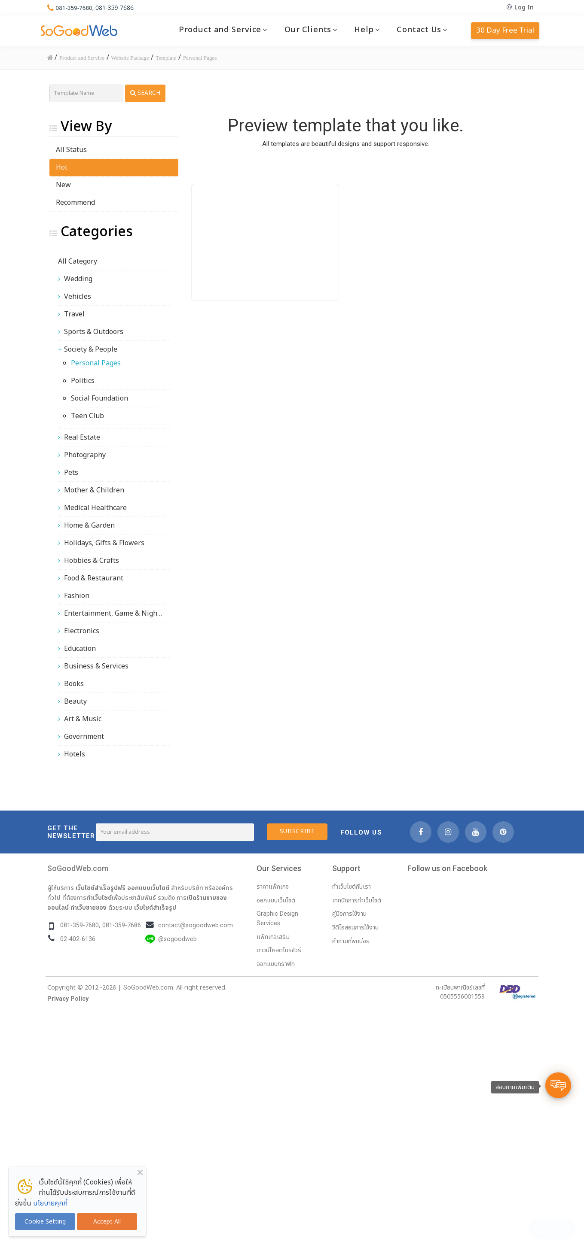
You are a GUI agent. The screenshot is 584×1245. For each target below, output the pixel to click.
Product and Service (220, 30)
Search (145, 92)
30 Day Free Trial (505, 30)
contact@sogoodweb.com (195, 925)
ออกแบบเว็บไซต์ (148, 887)
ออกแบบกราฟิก (276, 964)
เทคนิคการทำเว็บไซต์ (356, 900)
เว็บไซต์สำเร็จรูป (155, 907)
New (63, 185)
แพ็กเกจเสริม (273, 937)
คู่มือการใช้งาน (349, 913)
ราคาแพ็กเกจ (273, 886)
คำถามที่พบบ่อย (351, 941)
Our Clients (307, 30)
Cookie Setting (45, 1221)
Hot (61, 167)
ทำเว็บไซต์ (99, 897)
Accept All (107, 1221)
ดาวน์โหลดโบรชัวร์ (279, 950)
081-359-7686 (116, 7)
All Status (71, 150)
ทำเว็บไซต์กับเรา (351, 886)
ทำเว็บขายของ (88, 907)
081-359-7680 (75, 7)
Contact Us (419, 30)
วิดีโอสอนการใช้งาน (355, 927)
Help (363, 30)
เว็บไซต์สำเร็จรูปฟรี (100, 887)
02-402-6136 (77, 939)
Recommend (75, 202)
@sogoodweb (177, 939)
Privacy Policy (68, 998)
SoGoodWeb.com (77, 868)
